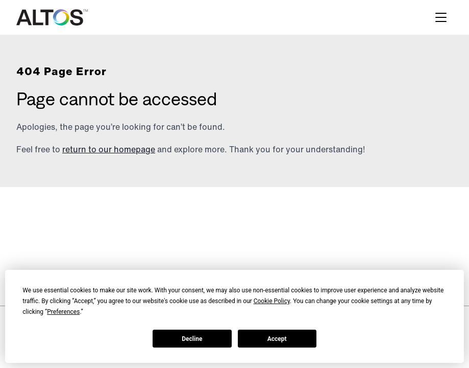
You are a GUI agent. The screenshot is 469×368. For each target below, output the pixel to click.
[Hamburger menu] (441, 17)
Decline (192, 338)
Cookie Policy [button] (272, 301)
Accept (277, 338)
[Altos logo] (52, 17)
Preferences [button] (63, 311)
